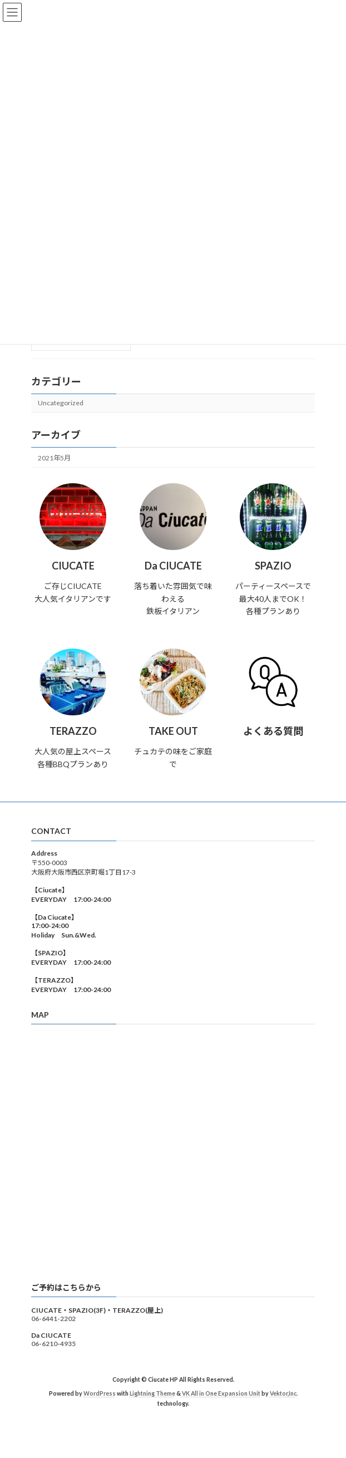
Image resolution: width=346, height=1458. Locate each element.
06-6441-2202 (53, 1318)
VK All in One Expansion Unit (221, 1393)
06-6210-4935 (53, 1343)
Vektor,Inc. (284, 1393)
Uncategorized (60, 403)
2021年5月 (54, 458)
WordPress (99, 1393)
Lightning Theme (152, 1393)
